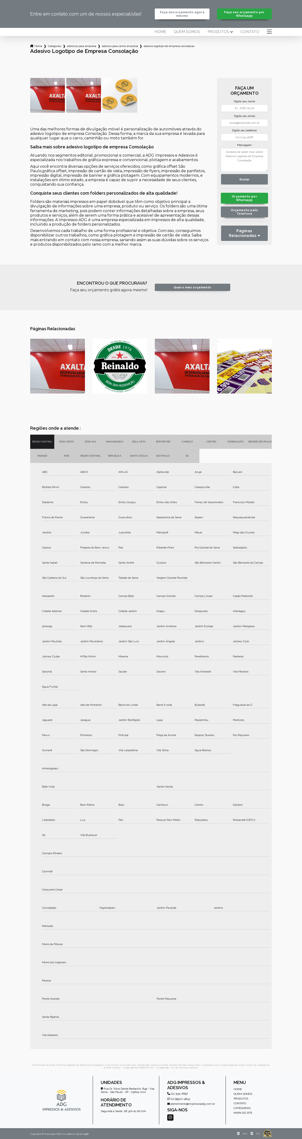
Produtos (218, 32)
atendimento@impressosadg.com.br (191, 1103)
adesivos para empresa (81, 46)
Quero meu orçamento (192, 287)
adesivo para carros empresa (120, 46)
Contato (249, 32)
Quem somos (187, 32)
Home (160, 32)
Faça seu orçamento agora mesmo (182, 13)
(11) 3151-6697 (177, 1093)
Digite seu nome (244, 101)
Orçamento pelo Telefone (244, 211)
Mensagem (244, 145)
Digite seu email (244, 116)
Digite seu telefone (244, 130)
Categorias (54, 46)
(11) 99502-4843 (178, 1098)
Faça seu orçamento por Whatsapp (244, 13)
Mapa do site (243, 1112)
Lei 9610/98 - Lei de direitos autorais (177, 1067)
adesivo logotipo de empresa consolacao (169, 46)
